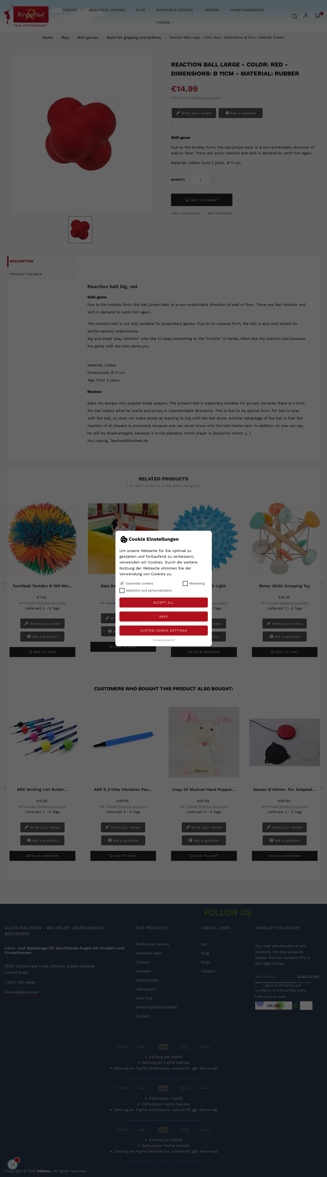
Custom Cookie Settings (163, 630)
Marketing (194, 583)
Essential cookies (136, 583)
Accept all (163, 602)
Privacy (157, 640)
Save (163, 616)
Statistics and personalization (145, 590)
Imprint (169, 640)
